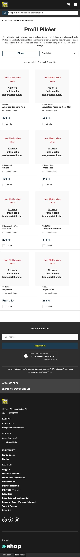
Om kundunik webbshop (13, 478)
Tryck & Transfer (9, 506)
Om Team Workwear (11, 474)
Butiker (5, 459)
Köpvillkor (7, 494)
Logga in (6, 470)
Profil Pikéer (27, 20)
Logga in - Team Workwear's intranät (19, 502)
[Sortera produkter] (59, 53)
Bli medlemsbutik (10, 486)
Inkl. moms (7, 555)
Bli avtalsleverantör (11, 490)
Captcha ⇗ (50, 359)
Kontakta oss (8, 455)
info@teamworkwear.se (17, 389)
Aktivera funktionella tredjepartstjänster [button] (12, 91)
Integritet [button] (6, 510)
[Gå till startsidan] (5, 4)
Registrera (40, 346)
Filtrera (20, 53)
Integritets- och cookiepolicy (15, 498)
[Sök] (40, 13)
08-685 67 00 (11, 383)
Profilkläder (14, 20)
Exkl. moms (20, 555)
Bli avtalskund (8, 482)
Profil (4, 20)
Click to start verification (42, 357)
